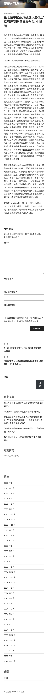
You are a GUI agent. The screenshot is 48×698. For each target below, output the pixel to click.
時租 (31, 121)
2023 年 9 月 (9, 651)
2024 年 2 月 (9, 624)
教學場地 (27, 149)
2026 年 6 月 (9, 483)
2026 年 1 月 (9, 509)
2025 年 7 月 (9, 541)
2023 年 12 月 (10, 635)
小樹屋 (10, 178)
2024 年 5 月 (9, 609)
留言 (6, 243)
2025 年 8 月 (9, 535)
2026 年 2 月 (9, 504)
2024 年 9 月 (9, 588)
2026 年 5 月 (9, 488)
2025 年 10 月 (10, 525)
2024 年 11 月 (10, 577)
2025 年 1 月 (9, 567)
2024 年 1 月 (9, 630)
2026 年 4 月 (9, 493)
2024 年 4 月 (9, 614)
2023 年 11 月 (10, 640)
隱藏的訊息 (11, 4)
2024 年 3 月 (9, 619)
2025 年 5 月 (9, 551)
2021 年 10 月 (10, 661)
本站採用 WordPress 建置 (14, 692)
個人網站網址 (9, 305)
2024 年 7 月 (9, 598)
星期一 (7, 678)
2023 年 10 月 (10, 645)
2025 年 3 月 (9, 556)
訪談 (8, 197)
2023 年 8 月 (9, 656)
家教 (11, 165)
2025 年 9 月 (9, 530)
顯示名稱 (8, 278)
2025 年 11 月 (10, 520)
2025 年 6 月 (9, 546)
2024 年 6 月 (9, 603)
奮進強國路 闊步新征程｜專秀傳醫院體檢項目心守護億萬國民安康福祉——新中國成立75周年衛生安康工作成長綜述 (23, 420)
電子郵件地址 (10, 292)
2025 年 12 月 (10, 514)
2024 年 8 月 (9, 593)
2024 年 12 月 (10, 572)
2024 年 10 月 (10, 583)
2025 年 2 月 (9, 561)
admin (22, 13)
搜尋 (6, 377)
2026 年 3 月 (9, 498)
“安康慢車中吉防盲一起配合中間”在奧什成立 (23, 412)
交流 (17, 105)
